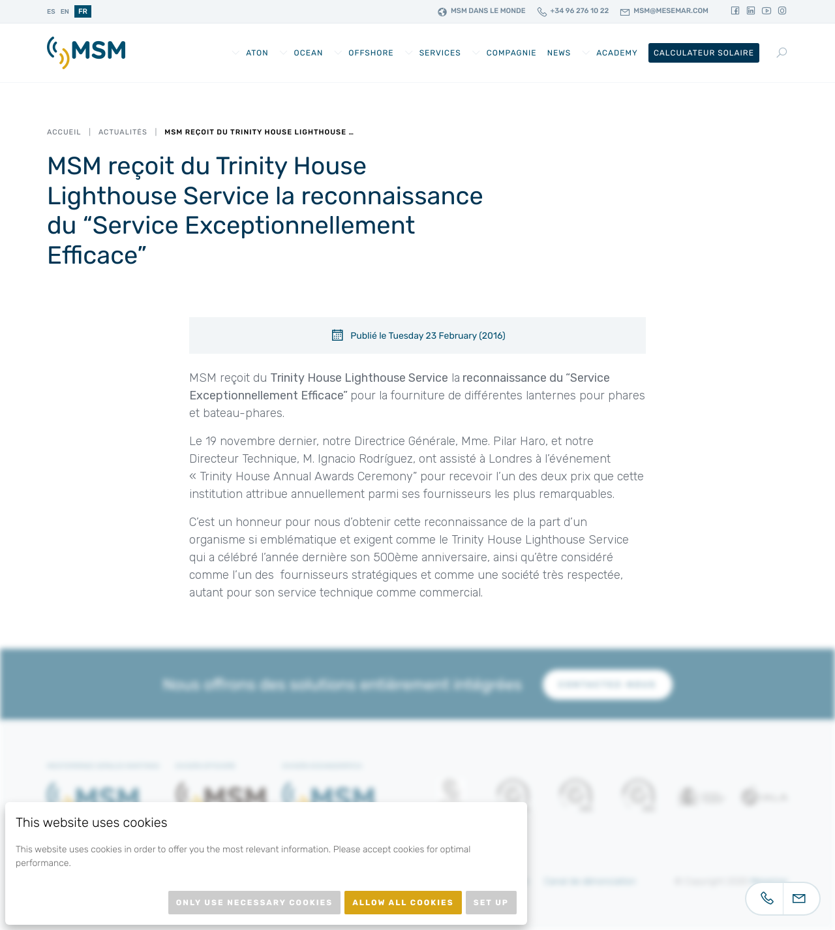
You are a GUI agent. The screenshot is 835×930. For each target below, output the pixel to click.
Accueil (64, 132)
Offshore (370, 52)
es (51, 11)
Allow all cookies (403, 902)
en (65, 11)
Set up (491, 902)
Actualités (123, 132)
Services (440, 52)
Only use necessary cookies (254, 902)
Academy (617, 52)
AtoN (257, 52)
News (559, 52)
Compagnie (512, 52)
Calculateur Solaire (704, 52)
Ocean (309, 52)
